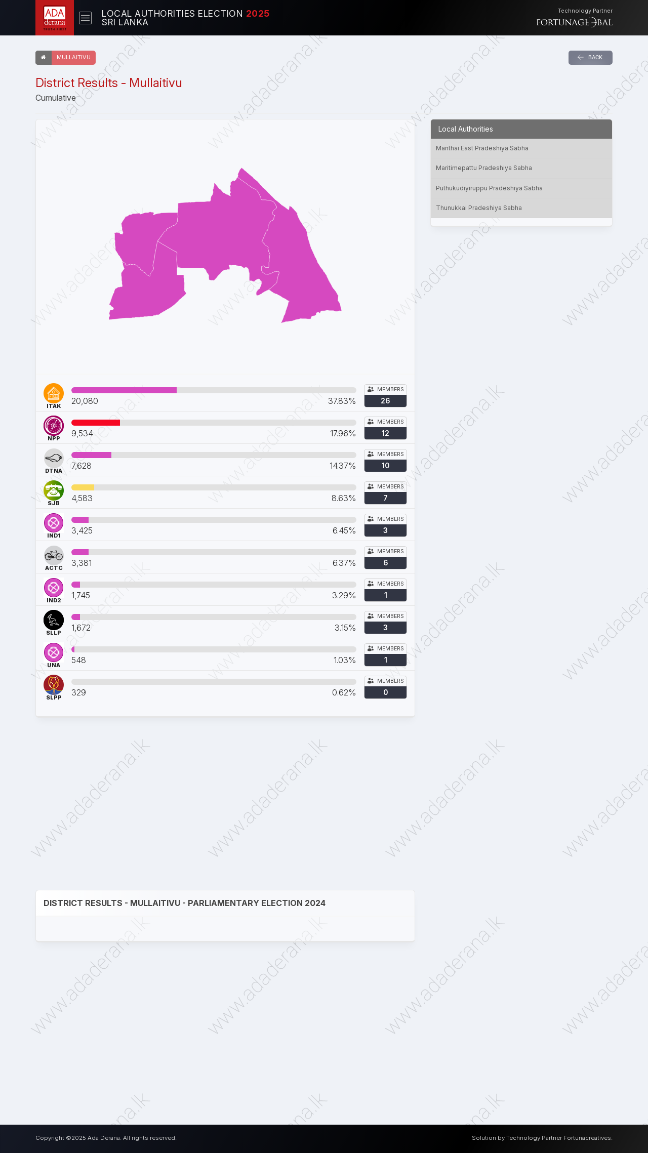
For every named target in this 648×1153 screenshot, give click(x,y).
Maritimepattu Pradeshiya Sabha (484, 168)
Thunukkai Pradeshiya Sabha (479, 208)
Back (589, 57)
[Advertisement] (225, 804)
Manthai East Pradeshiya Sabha (482, 148)
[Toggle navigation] (85, 18)
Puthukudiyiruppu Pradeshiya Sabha (489, 188)
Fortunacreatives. (588, 1137)
